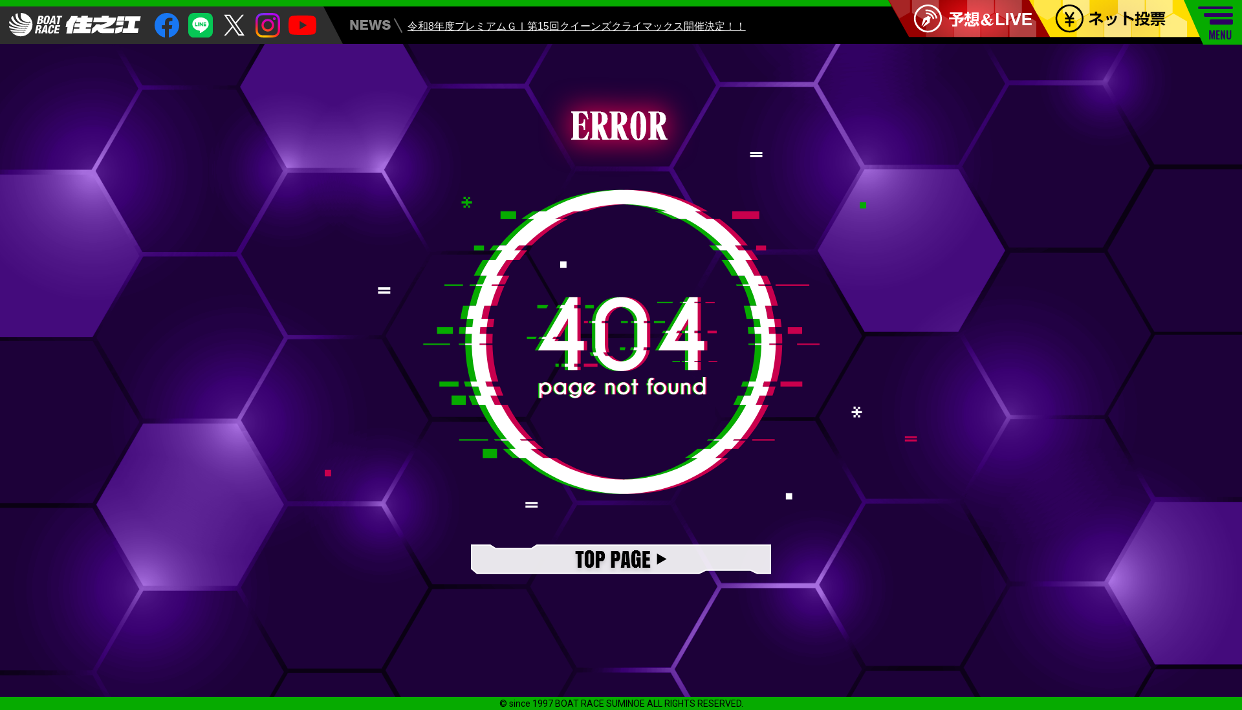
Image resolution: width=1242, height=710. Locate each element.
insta (268, 25)
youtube (302, 25)
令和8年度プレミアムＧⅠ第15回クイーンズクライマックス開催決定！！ (577, 28)
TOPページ (621, 560)
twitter (234, 25)
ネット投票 (1124, 19)
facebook (167, 25)
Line (200, 25)
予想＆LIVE (974, 19)
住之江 (75, 25)
